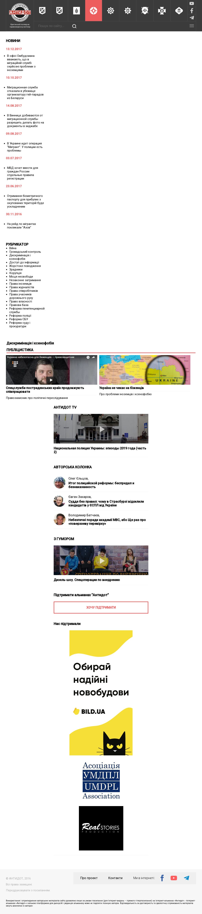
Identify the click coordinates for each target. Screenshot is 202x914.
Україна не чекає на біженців (121, 388)
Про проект (89, 878)
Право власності (20, 301)
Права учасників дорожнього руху (21, 296)
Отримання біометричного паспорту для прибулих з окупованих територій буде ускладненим (25, 201)
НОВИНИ (13, 41)
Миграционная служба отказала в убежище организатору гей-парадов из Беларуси (25, 93)
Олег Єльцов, (78, 478)
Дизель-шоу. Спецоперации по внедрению (87, 580)
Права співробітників (23, 291)
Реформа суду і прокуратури (19, 324)
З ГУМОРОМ (64, 539)
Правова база (18, 305)
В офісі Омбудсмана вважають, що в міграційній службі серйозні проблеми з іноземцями (21, 63)
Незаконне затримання (25, 280)
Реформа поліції (20, 315)
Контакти (115, 878)
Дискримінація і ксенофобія (20, 257)
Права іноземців (20, 283)
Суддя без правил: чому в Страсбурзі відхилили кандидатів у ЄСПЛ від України (106, 503)
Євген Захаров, (79, 497)
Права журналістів (21, 287)
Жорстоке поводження (25, 266)
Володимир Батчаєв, (84, 515)
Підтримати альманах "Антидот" (81, 595)
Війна (12, 248)
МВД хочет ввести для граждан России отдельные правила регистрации (22, 173)
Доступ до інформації (24, 262)
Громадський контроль (25, 252)
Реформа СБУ (18, 319)
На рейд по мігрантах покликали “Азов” (21, 225)
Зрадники (15, 269)
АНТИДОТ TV (65, 407)
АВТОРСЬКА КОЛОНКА (73, 467)
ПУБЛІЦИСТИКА (20, 350)
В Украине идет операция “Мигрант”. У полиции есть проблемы (25, 147)
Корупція (15, 273)
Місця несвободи (21, 276)
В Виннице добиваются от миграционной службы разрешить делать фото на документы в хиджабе (25, 121)
